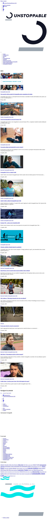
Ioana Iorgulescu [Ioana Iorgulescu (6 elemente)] (14, 465)
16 (7, 388)
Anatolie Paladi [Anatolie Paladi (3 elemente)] (30, 460)
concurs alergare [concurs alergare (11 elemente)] (12, 464)
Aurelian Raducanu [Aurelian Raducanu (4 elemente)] (34, 462)
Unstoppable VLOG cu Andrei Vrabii (8, 168)
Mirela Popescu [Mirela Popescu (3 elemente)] (17, 467)
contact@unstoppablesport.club (10, 3)
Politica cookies (6, 513)
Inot (4, 440)
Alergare (4, 56)
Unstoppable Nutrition (7, 63)
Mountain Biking (6, 444)
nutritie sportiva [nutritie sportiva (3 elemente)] (27, 467)
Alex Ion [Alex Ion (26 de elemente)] (20, 460)
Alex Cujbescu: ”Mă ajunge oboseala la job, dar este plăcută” (13, 293)
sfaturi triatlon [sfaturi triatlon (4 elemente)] (42, 467)
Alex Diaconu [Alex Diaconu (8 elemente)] (15, 460)
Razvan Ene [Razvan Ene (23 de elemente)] (36, 467)
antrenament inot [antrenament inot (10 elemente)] (18, 462)
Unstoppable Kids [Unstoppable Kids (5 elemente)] (28, 469)
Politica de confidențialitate (8, 517)
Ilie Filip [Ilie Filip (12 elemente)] (9, 465)
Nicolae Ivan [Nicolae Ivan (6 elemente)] (22, 467)
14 (4, 388)
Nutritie (4, 445)
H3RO (4, 439)
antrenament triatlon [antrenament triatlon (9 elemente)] (26, 462)
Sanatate (4, 446)
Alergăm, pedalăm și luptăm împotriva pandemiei (10, 242)
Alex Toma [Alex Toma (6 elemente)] (25, 460)
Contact (4, 406)
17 (8, 388)
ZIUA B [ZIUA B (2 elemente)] (14, 471)
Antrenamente (6, 401)
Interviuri (2, 165)
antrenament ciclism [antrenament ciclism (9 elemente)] (9, 462)
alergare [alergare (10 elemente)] (2, 460)
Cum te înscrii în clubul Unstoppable (10, 61)
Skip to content (3, 1)
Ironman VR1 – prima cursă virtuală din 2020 (10, 218)
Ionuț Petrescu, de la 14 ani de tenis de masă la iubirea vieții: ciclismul (15, 266)
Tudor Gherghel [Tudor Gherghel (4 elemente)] (22, 469)
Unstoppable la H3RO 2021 (8, 453)
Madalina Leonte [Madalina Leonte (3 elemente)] (30, 465)
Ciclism (4, 436)
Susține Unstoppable (7, 60)
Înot (4, 57)
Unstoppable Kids (6, 58)
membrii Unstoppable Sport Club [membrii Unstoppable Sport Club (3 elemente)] (10, 467)
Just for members (6, 443)
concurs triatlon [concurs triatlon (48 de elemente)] (32, 464)
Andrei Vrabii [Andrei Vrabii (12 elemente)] (36, 460)
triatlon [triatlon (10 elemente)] (2, 469)
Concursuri (5, 437)
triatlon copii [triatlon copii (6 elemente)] (6, 469)
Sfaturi (4, 447)
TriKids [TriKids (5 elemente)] (17, 469)
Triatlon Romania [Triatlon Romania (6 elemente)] (12, 469)
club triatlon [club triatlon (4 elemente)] (6, 464)
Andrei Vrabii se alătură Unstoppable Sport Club (10, 196)
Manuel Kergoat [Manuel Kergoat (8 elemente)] (37, 465)
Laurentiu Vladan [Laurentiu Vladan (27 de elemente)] (23, 465)
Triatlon (2, 112)
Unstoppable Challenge (7, 449)
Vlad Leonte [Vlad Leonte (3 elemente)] (6, 471)
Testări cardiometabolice (8, 62)
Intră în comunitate (6, 405)
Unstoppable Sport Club (5, 87)
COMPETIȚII (6, 55)
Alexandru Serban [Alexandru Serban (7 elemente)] (8, 460)
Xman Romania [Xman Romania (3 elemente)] (10, 471)
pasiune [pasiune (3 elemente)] (31, 467)
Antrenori (5, 59)
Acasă (4, 54)
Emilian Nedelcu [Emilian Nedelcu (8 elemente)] (41, 464)
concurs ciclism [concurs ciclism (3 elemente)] (25, 464)
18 (9, 388)
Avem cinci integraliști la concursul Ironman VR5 (10, 115)
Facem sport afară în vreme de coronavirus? (9, 321)
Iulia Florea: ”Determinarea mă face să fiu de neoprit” (11, 350)
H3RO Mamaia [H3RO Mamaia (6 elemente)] (3, 465)
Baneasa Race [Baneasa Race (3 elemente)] (40, 462)
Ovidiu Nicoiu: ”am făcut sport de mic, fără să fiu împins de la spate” (14, 377)
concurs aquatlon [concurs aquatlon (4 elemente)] (19, 464)
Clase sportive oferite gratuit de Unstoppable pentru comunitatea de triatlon (16, 89)
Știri (4, 403)
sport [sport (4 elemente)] (45, 467)
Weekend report (6, 455)
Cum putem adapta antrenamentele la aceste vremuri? (11, 142)
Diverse (4, 438)
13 (3, 388)
